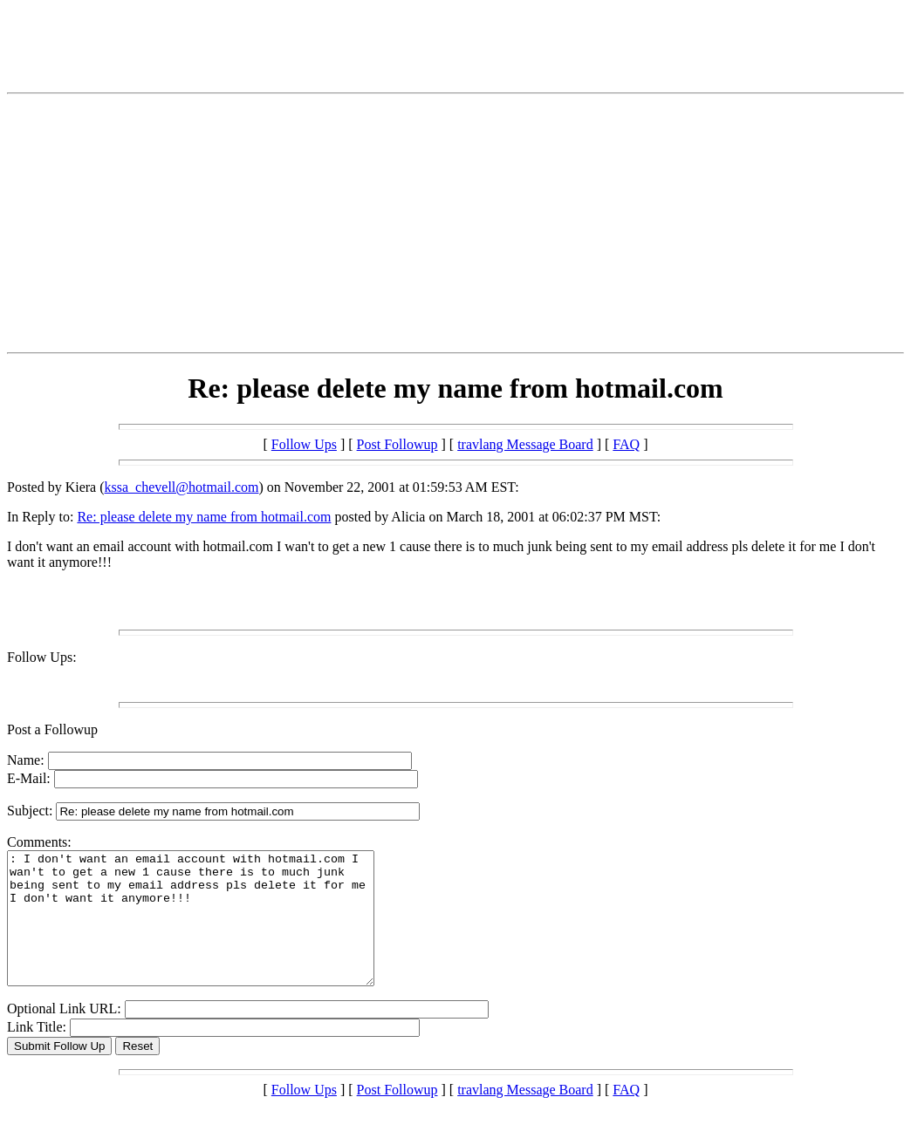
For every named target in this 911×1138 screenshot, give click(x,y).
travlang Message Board (525, 444)
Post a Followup (52, 729)
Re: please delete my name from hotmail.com (204, 516)
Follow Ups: (42, 657)
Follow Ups (304, 444)
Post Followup (397, 444)
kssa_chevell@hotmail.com (182, 487)
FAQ (626, 444)
